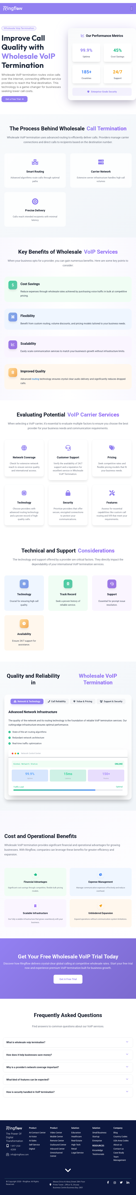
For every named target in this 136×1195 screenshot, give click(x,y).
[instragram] (113, 1182)
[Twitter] (120, 1182)
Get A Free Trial (68, 986)
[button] (131, 8)
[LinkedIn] (127, 1182)
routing (36, 384)
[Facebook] (107, 1182)
